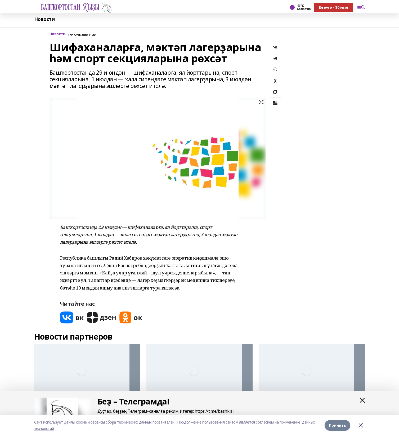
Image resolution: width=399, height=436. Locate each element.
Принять (337, 425)
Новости (44, 19)
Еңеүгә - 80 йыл (333, 7)
